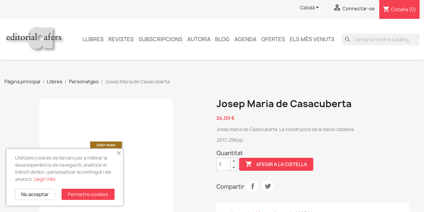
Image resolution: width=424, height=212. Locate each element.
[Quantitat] (223, 164)
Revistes (121, 39)
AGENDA (245, 39)
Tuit (268, 186)
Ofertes (273, 39)
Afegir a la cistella (276, 164)
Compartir (253, 186)
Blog (222, 39)
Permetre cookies (88, 194)
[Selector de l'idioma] (310, 7)
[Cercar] (381, 39)
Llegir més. (45, 179)
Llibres (93, 39)
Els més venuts (312, 39)
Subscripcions (160, 39)
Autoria (199, 39)
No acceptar (35, 194)
